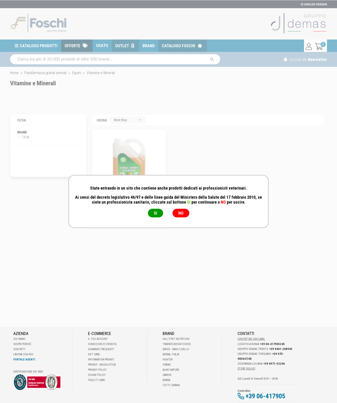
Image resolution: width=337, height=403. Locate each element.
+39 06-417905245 (272, 344)
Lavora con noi (23, 354)
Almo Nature (171, 369)
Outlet (122, 45)
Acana (166, 380)
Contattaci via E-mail (251, 339)
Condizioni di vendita (102, 344)
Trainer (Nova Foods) (177, 344)
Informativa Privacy (101, 359)
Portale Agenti (24, 359)
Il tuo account (98, 339)
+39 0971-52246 (274, 363)
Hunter (167, 359)
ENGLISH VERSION (314, 4)
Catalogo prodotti (39, 45)
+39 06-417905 (265, 396)
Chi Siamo (19, 339)
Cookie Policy (97, 375)
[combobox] (128, 120)
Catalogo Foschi (178, 45)
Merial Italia (171, 354)
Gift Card (94, 354)
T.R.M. (23, 137)
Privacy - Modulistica (102, 364)
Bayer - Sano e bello (176, 349)
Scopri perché (22, 344)
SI (155, 213)
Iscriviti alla (305, 59)
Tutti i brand (171, 385)
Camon (167, 375)
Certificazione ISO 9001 (28, 371)
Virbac (167, 364)
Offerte (72, 45)
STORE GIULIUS (246, 368)
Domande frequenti (101, 349)
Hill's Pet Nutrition (176, 339)
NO (180, 213)
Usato (102, 45)
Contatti (19, 349)
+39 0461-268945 (280, 349)
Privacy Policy (97, 369)
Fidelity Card (96, 380)
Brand (149, 45)
